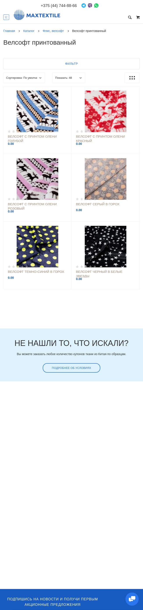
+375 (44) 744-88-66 (59, 6)
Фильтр (71, 63)
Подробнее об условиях (71, 368)
